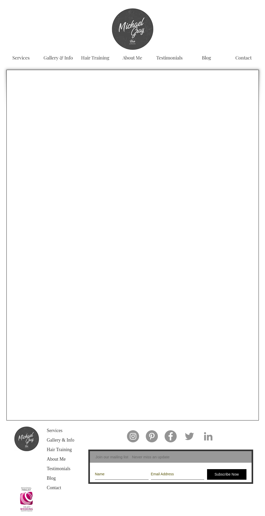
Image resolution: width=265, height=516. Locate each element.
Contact (54, 487)
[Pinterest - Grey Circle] (152, 436)
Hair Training (59, 449)
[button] (58, 57)
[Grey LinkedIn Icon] (208, 436)
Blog (51, 478)
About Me (56, 459)
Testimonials (59, 468)
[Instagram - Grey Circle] (133, 436)
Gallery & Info (60, 440)
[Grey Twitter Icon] (189, 436)
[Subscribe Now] (226, 474)
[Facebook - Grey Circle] (171, 436)
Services (55, 430)
